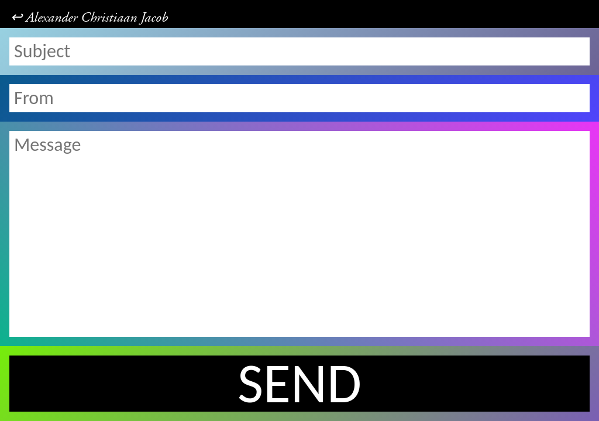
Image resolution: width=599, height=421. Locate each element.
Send (299, 384)
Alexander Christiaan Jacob (97, 17)
